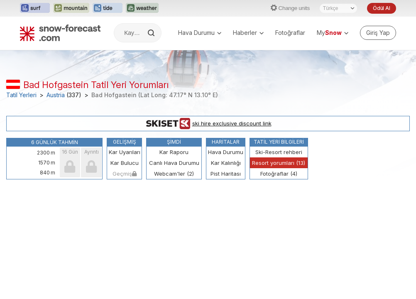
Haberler (248, 32)
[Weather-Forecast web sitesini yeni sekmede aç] (142, 8)
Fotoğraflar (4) (278, 173)
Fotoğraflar (290, 32)
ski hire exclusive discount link (208, 124)
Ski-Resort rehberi (278, 152)
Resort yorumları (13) (278, 162)
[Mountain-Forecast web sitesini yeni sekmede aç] (71, 8)
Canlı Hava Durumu (174, 162)
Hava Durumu (199, 32)
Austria (55, 95)
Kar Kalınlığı (226, 162)
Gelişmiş (124, 142)
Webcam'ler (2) (174, 173)
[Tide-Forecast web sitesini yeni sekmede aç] (107, 8)
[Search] (152, 33)
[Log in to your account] (378, 33)
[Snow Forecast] (60, 33)
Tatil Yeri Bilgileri (279, 142)
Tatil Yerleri (21, 95)
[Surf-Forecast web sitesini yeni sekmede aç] (35, 8)
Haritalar (226, 142)
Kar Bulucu (124, 162)
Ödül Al (381, 8)
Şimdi (174, 142)
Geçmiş (125, 173)
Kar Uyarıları (124, 152)
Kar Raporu (173, 152)
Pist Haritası (225, 173)
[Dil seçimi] (338, 8)
